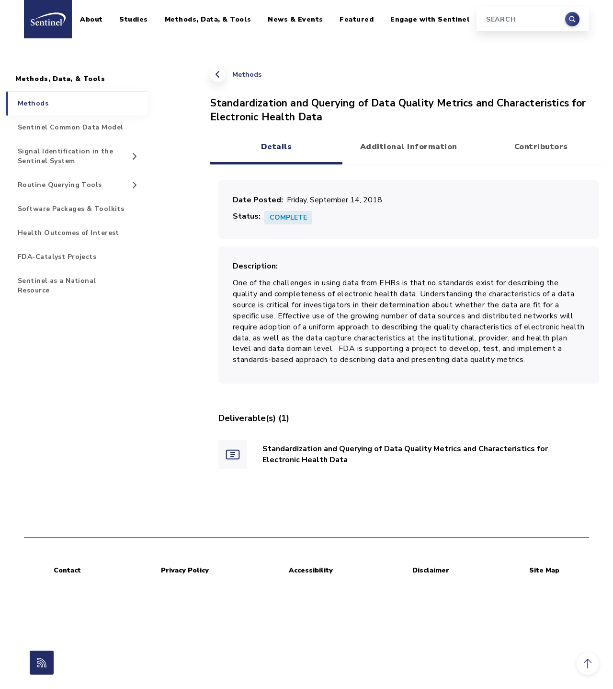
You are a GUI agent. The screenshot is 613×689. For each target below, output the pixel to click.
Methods (246, 74)
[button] (588, 664)
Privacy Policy (185, 570)
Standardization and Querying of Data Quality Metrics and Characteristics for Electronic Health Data (405, 454)
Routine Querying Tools (60, 184)
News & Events (295, 19)
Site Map (544, 570)
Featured (357, 19)
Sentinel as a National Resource (57, 285)
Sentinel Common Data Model (70, 127)
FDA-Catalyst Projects (57, 256)
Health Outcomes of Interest (68, 232)
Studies (133, 19)
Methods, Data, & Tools (208, 19)
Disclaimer (430, 570)
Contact (67, 570)
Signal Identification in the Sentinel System (65, 156)
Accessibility (311, 570)
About (91, 19)
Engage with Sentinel (430, 19)
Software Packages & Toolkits (71, 208)
